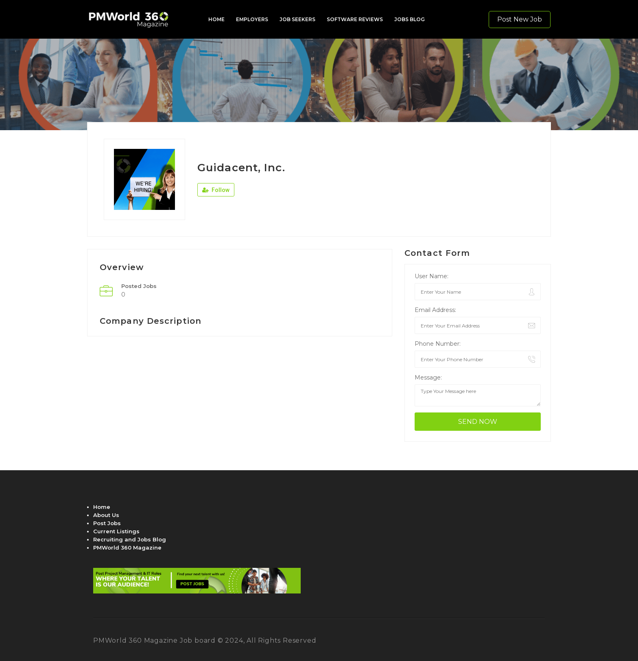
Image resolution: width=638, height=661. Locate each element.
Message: (428, 377)
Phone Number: (438, 343)
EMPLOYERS (252, 19)
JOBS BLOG (409, 19)
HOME (216, 19)
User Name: (431, 276)
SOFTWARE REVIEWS (355, 19)
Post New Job (519, 19)
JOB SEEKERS (297, 19)
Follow (215, 190)
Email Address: (435, 310)
